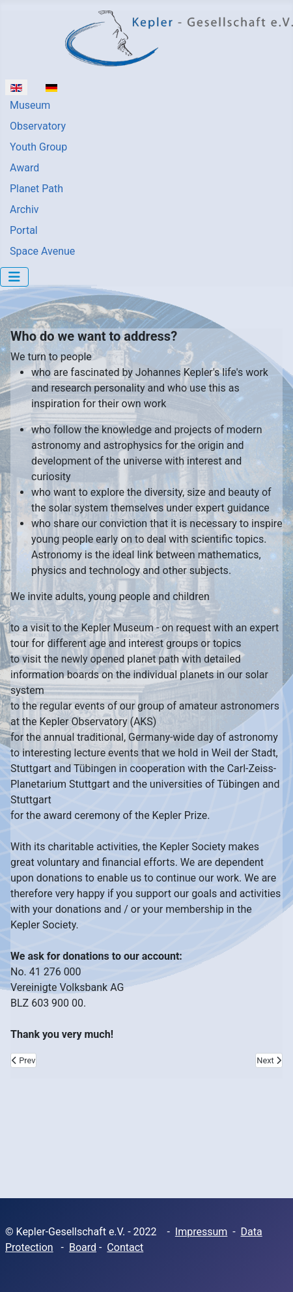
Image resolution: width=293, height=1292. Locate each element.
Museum (30, 105)
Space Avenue (42, 251)
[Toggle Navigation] (14, 277)
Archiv (24, 209)
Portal (24, 230)
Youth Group (38, 147)
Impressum (201, 1232)
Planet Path (36, 188)
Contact (125, 1247)
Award (24, 168)
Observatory (38, 126)
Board (82, 1247)
